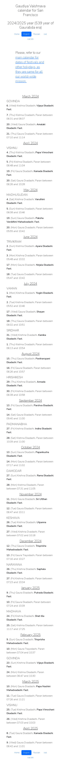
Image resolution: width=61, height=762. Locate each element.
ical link (30, 39)
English (26, 34)
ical (45, 34)
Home (16, 34)
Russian (36, 34)
